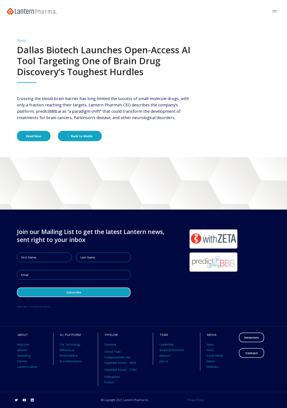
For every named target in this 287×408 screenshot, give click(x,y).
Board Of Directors (171, 350)
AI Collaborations (71, 361)
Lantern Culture (27, 367)
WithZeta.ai (67, 350)
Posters (109, 382)
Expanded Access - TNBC (120, 370)
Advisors (164, 355)
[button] (274, 11)
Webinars (212, 367)
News (210, 344)
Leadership (166, 344)
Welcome (23, 344)
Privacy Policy (195, 400)
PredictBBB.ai (68, 355)
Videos (210, 361)
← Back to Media (79, 136)
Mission (22, 350)
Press (210, 350)
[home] (32, 11)
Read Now (33, 136)
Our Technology (70, 344)
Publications (112, 377)
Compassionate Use (117, 357)
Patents (22, 361)
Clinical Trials (112, 352)
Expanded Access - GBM (120, 363)
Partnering (23, 355)
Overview (110, 344)
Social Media (215, 355)
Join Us (163, 361)
